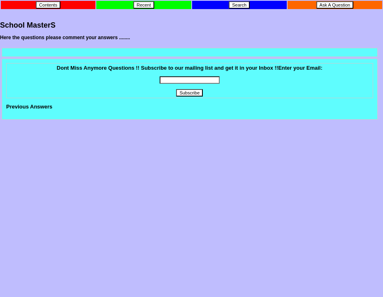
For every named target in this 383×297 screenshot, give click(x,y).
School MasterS (28, 25)
